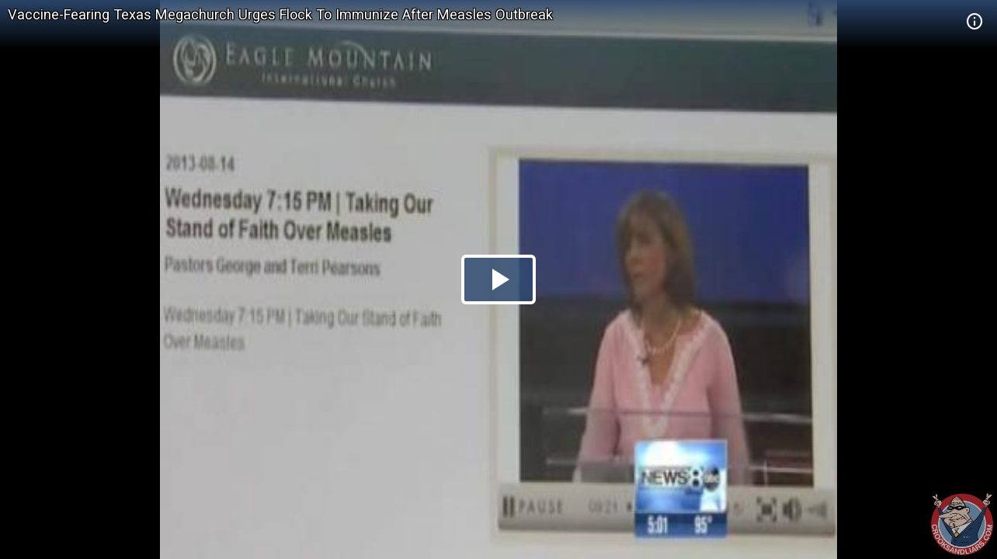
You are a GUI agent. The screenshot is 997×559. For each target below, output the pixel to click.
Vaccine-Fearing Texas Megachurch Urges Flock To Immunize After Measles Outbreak (280, 14)
